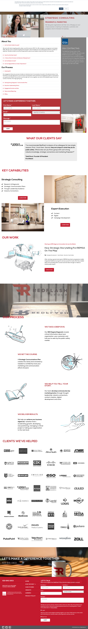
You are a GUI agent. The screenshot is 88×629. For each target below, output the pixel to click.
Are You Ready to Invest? (10, 60)
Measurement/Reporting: (10, 91)
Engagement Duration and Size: (12, 88)
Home (27, 581)
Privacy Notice (54, 607)
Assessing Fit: (8, 71)
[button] (62, 36)
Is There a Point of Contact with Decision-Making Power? (17, 58)
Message (7, 118)
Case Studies (60, 255)
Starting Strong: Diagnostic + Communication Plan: (16, 82)
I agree (43, 610)
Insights (28, 590)
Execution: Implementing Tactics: (12, 85)
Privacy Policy (30, 596)
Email (5, 112)
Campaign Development (51, 255)
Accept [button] (61, 8)
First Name (7, 105)
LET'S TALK (45, 581)
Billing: (6, 94)
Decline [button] (66, 8)
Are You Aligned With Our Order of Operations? (15, 63)
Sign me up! (44, 616)
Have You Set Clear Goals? (11, 55)
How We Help (30, 584)
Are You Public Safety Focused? (12, 45)
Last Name (36, 105)
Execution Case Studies (69, 255)
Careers (28, 593)
